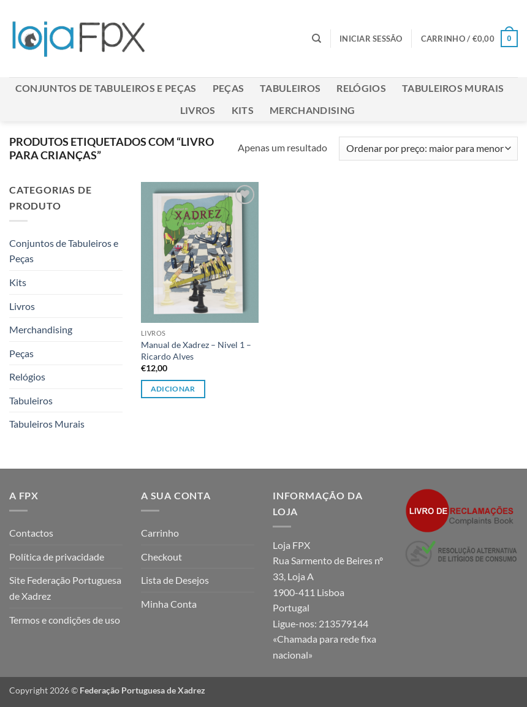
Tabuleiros (290, 88)
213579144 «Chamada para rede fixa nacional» (324, 639)
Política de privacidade (56, 556)
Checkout (161, 556)
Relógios (361, 88)
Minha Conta (169, 604)
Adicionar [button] (173, 389)
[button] (371, 39)
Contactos (31, 533)
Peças (229, 88)
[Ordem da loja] (428, 149)
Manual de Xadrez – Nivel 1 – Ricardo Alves (196, 350)
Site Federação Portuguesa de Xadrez (65, 588)
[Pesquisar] (316, 38)
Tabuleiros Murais (453, 88)
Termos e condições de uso (64, 620)
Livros (198, 110)
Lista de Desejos (175, 580)
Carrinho (160, 533)
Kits (243, 110)
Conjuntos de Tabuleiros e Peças (106, 88)
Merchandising (312, 110)
